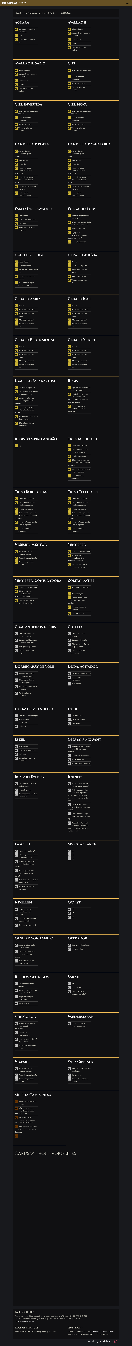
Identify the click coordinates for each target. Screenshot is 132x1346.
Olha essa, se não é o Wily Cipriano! (78, 645)
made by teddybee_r (102, 1341)
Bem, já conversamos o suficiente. (79, 1069)
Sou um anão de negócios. (76, 651)
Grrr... (19, 35)
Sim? (18, 1136)
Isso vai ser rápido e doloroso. (25, 228)
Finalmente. (74, 39)
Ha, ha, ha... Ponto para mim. (26, 270)
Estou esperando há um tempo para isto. (26, 392)
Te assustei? (75, 987)
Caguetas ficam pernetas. (76, 634)
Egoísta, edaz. (75, 949)
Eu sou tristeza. (23, 790)
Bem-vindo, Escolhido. (79, 945)
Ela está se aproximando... (23, 1033)
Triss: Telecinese (83, 491)
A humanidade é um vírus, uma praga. (25, 674)
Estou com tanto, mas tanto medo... (25, 784)
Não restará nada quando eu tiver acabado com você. (77, 558)
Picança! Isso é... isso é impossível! (26, 1040)
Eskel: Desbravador (33, 209)
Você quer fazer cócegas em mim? (77, 992)
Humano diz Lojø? (77, 228)
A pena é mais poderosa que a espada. (23, 153)
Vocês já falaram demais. (76, 88)
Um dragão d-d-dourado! (23, 694)
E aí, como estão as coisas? (24, 984)
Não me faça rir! (76, 83)
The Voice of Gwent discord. (103, 1331)
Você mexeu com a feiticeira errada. (77, 565)
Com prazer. (21, 160)
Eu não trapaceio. (24, 265)
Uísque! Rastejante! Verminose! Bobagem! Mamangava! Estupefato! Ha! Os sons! (78, 826)
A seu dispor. (22, 262)
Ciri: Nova (77, 104)
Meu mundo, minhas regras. (25, 277)
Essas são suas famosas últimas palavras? (23, 170)
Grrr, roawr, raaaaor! (25, 925)
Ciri (71, 63)
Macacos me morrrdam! (75, 678)
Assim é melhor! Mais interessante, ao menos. (25, 954)
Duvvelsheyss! (75, 594)
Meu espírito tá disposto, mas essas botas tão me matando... (25, 1120)
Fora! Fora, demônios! (78, 755)
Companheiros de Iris (35, 626)
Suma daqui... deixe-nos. (25, 40)
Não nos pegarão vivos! (79, 763)
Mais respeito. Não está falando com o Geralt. (24, 410)
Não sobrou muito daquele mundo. (24, 552)
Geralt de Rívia (82, 255)
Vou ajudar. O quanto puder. (25, 1046)
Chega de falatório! (77, 640)
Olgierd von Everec (34, 938)
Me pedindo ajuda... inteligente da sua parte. (25, 179)
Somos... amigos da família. (24, 651)
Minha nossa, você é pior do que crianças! (78, 784)
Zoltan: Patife (81, 580)
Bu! (71, 983)
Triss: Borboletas (31, 491)
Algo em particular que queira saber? (79, 388)
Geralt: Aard (27, 298)
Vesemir (22, 1061)
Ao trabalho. (22, 215)
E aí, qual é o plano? (25, 387)
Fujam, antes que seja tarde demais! (25, 919)
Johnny (75, 776)
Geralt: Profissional (35, 339)
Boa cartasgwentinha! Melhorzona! (79, 216)
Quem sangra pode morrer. (24, 563)
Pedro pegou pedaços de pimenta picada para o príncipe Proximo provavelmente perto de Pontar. (78, 795)
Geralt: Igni (79, 298)
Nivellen (23, 902)
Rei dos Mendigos (32, 976)
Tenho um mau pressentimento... (24, 194)
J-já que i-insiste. (76, 719)
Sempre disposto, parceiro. (77, 608)
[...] (18, 445)
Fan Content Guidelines (24, 1321)
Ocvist (74, 902)
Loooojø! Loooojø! (77, 242)
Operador (77, 938)
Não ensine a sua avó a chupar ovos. (26, 417)
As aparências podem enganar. (79, 34)
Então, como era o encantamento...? (77, 1024)
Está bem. (21, 223)
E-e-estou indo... (76, 715)
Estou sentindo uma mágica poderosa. (78, 450)
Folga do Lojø (82, 209)
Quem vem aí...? (23, 1003)
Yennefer (77, 544)
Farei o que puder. (77, 456)
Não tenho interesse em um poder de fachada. (26, 991)
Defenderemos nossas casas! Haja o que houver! (79, 749)
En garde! (20, 164)
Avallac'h (77, 22)
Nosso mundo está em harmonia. (26, 687)
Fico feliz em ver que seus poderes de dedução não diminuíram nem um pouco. (78, 398)
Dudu (73, 709)
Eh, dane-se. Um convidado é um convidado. (23, 912)
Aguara (22, 22)
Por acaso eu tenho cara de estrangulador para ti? (79, 807)
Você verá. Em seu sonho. (77, 48)
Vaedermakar (80, 1016)
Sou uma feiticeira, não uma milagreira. (79, 470)
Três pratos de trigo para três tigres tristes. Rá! (79, 816)
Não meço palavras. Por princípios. (25, 681)
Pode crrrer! (74, 683)
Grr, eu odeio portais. (78, 265)
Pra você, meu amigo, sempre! (25, 187)
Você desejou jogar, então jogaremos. (24, 283)
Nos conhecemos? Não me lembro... (26, 795)
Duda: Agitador (83, 666)
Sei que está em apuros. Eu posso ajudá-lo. (76, 408)
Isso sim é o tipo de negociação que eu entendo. (24, 400)
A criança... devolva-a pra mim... (26, 30)
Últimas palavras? (77, 276)
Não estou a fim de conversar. (24, 424)
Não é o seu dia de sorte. (77, 270)
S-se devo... (74, 723)
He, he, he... (74, 1075)
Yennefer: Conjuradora (38, 580)
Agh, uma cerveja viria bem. (79, 588)
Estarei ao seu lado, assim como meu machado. (78, 600)
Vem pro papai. (76, 613)
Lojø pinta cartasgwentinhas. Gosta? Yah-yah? (77, 235)
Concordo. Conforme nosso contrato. (25, 634)
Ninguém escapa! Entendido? (24, 997)
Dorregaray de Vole (34, 666)
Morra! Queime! (76, 759)
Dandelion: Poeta (32, 144)
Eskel (20, 739)
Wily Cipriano (81, 1061)
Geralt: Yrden (81, 339)
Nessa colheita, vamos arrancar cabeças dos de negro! (26, 1129)
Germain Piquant (84, 739)
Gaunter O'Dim (29, 255)
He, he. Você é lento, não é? (78, 1080)
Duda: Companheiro (34, 709)
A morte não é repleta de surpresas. (26, 946)
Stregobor (25, 1016)
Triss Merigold (82, 439)
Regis (73, 380)
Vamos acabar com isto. (77, 281)
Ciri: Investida (28, 104)
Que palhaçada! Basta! (26, 558)
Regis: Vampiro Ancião (36, 439)
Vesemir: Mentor (31, 544)
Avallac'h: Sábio (30, 63)
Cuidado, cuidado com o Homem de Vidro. (26, 641)
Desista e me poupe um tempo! (79, 71)
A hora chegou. (76, 29)
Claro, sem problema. (25, 219)
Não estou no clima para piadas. (24, 961)
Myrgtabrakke (82, 844)
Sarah (73, 976)
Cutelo (75, 626)
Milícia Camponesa (33, 1095)
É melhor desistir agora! (79, 551)
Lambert (23, 844)
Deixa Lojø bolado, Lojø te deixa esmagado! (79, 223)
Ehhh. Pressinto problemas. (76, 77)
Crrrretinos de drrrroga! (79, 673)
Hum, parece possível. (26, 646)
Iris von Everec (29, 776)
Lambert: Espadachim (35, 380)
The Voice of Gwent (14, 3)
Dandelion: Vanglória (89, 144)
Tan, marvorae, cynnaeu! (76, 476)
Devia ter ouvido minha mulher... (26, 1102)
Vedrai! (72, 43)
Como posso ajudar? (78, 445)
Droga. (72, 262)
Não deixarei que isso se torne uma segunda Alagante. (79, 462)
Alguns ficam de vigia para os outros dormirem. (25, 1026)
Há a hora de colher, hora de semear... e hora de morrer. (25, 1111)
